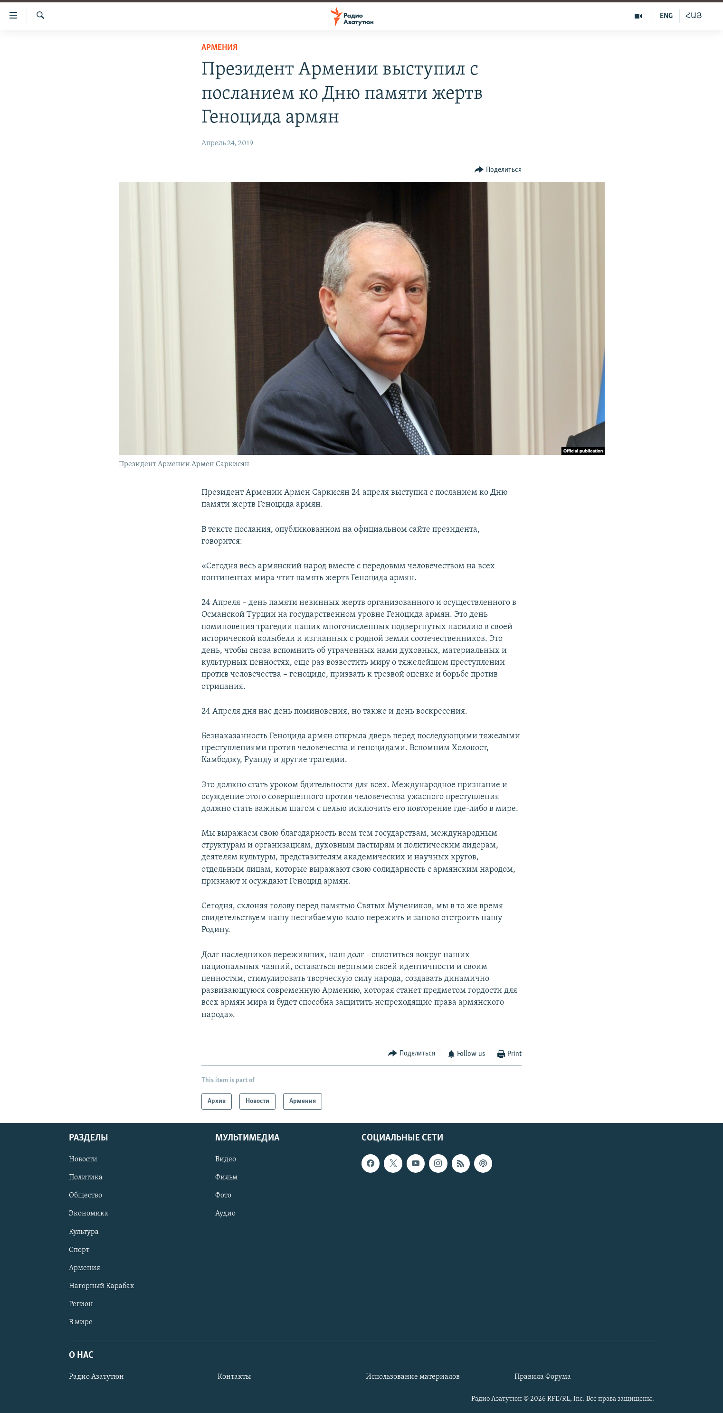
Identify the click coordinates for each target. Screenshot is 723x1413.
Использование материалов (413, 1377)
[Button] (498, 170)
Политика (86, 1178)
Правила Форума (542, 1377)
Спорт (79, 1250)
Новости (83, 1160)
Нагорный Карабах (101, 1286)
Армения (219, 47)
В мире (81, 1322)
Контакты (234, 1377)
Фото (223, 1196)
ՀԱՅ (693, 16)
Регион (81, 1304)
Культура (84, 1232)
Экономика (88, 1214)
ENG (666, 16)
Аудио (225, 1214)
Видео (225, 1160)
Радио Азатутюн (96, 1377)
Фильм (226, 1178)
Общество (85, 1196)
